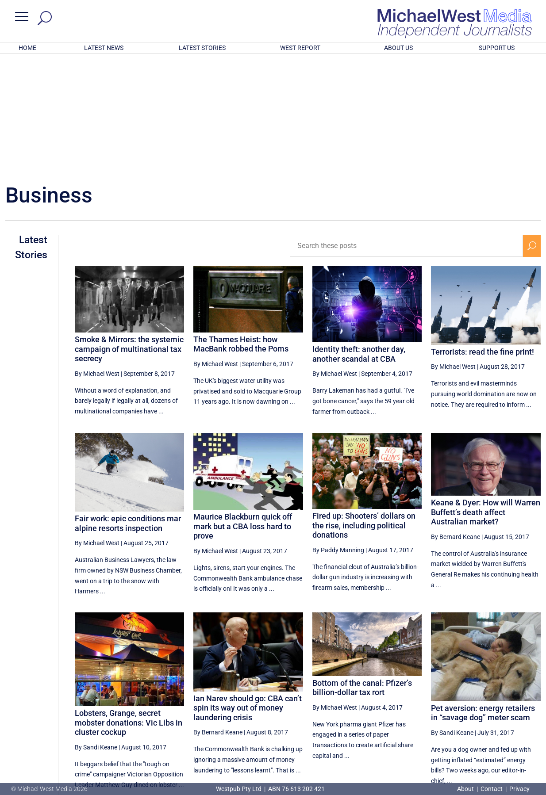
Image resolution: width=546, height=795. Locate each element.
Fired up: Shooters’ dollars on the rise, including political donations (363, 409)
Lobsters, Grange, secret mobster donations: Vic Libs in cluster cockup (128, 606)
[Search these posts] (406, 130)
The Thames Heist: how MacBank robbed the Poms (240, 228)
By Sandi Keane (96, 631)
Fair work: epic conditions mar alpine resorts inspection (128, 407)
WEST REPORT (300, 47)
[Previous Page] (401, 707)
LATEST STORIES (202, 47)
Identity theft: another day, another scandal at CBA (358, 238)
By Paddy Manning (338, 434)
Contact (492, 788)
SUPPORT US (497, 47)
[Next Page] (531, 707)
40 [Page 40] (511, 707)
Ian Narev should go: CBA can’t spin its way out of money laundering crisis (247, 592)
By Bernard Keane (455, 420)
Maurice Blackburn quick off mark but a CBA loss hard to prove (242, 410)
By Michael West (97, 257)
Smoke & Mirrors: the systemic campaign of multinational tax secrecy (129, 233)
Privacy (519, 788)
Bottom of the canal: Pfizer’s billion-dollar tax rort (362, 571)
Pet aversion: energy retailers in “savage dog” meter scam (483, 597)
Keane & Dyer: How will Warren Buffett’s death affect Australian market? (485, 396)
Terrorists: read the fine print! (482, 236)
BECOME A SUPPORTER (500, 738)
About (466, 788)
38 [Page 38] (466, 707)
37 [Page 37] (444, 707)
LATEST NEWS (103, 47)
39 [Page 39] (488, 707)
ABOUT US (398, 47)
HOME (27, 47)
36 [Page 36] (421, 707)
